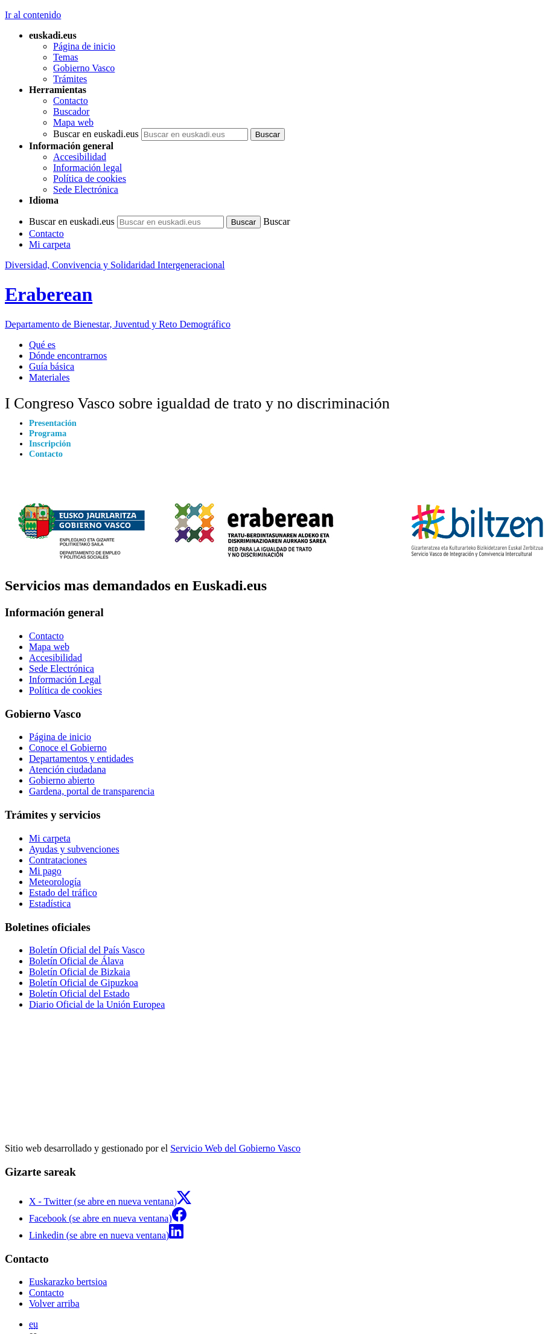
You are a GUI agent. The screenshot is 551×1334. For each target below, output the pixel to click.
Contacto (70, 100)
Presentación (53, 423)
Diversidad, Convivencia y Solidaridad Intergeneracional (115, 265)
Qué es (42, 345)
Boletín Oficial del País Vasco (87, 950)
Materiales (49, 377)
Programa (47, 433)
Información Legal (65, 679)
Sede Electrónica (85, 189)
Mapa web (73, 122)
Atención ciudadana (67, 769)
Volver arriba (54, 1303)
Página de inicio (84, 46)
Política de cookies (89, 178)
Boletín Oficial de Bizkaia (79, 972)
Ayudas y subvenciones (74, 849)
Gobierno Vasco (84, 68)
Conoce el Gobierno (68, 748)
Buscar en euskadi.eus (96, 134)
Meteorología (55, 882)
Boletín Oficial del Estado (79, 993)
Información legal (87, 168)
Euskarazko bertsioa (68, 1282)
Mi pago (45, 871)
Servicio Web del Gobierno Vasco (235, 1148)
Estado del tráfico (63, 893)
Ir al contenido (33, 15)
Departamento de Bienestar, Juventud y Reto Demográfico (118, 324)
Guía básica (51, 366)
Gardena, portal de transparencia (91, 791)
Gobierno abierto (62, 780)
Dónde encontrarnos (68, 355)
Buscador (71, 111)
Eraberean (48, 294)
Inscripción (50, 443)
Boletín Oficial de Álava (76, 961)
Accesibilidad (79, 157)
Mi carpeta (50, 244)
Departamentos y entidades (81, 758)
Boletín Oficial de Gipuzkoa (83, 983)
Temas (65, 57)
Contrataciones (58, 860)
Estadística (50, 903)
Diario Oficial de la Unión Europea (97, 1004)
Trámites (70, 79)
